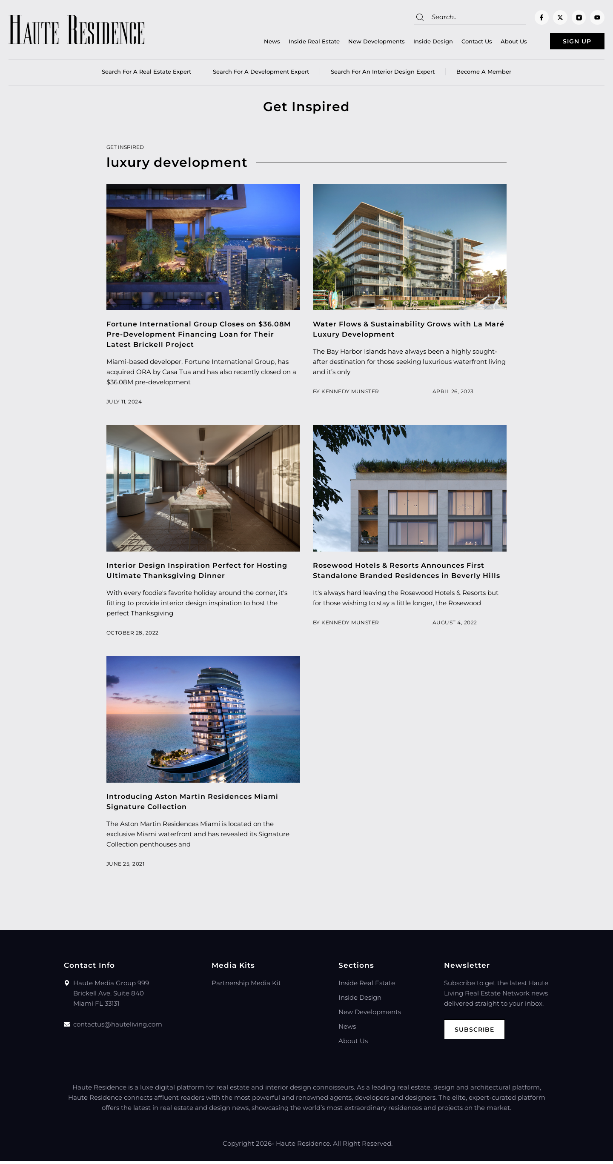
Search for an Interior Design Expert (383, 74)
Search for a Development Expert (261, 74)
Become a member (483, 74)
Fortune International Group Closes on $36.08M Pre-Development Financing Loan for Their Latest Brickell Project (202, 337)
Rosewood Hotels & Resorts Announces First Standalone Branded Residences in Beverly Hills (405, 578)
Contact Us (459, 43)
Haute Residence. (303, 1146)
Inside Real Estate (296, 43)
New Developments (358, 43)
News (254, 43)
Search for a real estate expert (146, 74)
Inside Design (415, 43)
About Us (496, 43)
